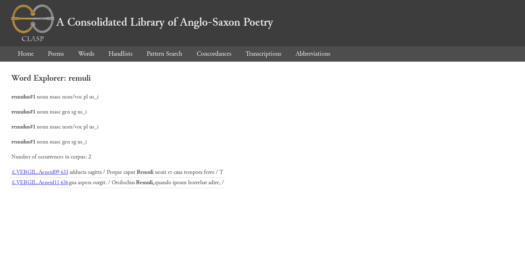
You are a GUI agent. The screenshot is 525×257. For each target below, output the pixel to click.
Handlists (120, 53)
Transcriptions (263, 53)
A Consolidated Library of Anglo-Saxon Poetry (142, 22)
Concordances (214, 53)
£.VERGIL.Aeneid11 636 (40, 182)
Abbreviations (313, 53)
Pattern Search (164, 53)
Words (86, 53)
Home (26, 53)
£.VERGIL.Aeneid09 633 (40, 172)
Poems (56, 53)
